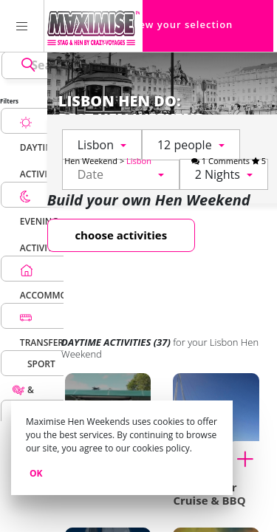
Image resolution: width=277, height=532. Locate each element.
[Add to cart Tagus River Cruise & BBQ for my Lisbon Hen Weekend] (250, 457)
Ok (36, 473)
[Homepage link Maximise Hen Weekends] (93, 26)
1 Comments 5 (228, 160)
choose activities (121, 235)
